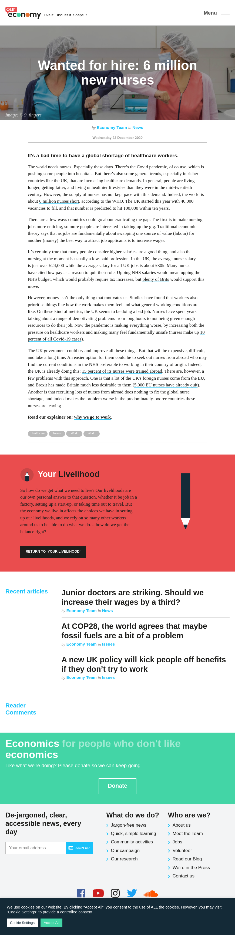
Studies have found (147, 297)
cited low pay (50, 272)
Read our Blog (187, 858)
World (92, 433)
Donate (117, 786)
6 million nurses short (59, 201)
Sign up (78, 848)
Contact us (183, 876)
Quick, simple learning (133, 833)
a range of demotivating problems (84, 318)
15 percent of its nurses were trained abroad (122, 371)
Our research (124, 858)
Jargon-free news (128, 825)
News (137, 127)
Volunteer (182, 850)
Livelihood (69, 474)
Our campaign (125, 850)
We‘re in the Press (191, 867)
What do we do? (132, 815)
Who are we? (189, 815)
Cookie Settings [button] (22, 923)
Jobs (177, 841)
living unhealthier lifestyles (100, 187)
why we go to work (92, 417)
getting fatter (53, 187)
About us (182, 825)
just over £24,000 (48, 265)
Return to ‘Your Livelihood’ (53, 551)
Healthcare (38, 433)
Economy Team (112, 127)
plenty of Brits (155, 279)
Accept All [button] (51, 923)
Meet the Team (188, 833)
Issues (108, 644)
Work (74, 433)
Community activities (132, 841)
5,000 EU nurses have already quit (165, 385)
